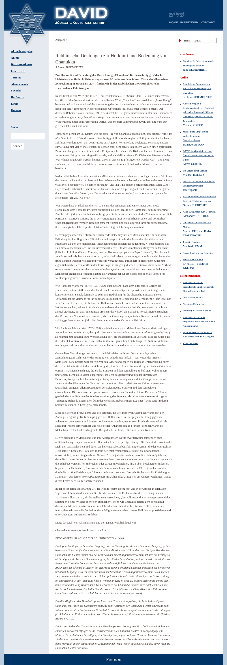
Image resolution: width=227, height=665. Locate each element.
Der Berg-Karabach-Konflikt (197, 310)
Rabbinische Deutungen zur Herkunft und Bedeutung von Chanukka (197, 88)
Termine (16, 77)
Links (14, 103)
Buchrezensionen (21, 64)
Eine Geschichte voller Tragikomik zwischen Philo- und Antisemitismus (199, 321)
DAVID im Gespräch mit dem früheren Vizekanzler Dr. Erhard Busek (198, 155)
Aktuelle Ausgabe (21, 51)
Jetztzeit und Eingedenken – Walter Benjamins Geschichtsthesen (196, 135)
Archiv (15, 57)
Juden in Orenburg (192, 242)
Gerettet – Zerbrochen (193, 304)
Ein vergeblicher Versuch (195, 170)
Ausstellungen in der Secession (198, 253)
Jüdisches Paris (190, 343)
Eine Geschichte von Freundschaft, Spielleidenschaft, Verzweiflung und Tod (198, 286)
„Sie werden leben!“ (193, 297)
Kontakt (16, 110)
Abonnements (19, 84)
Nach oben (113, 659)
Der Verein (17, 97)
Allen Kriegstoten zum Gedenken (199, 211)
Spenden (16, 90)
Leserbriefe (18, 71)
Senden (17, 146)
